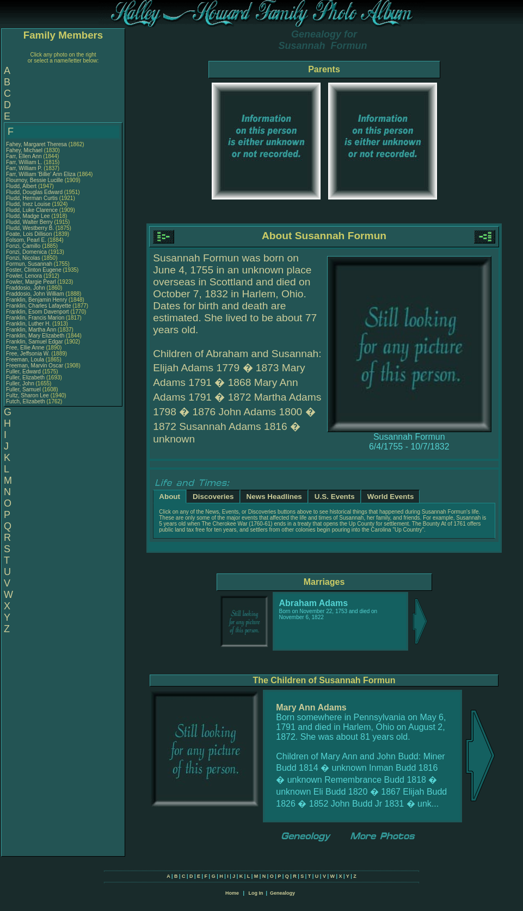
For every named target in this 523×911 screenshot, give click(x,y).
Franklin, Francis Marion (35, 318)
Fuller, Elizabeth (26, 377)
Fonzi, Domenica (27, 252)
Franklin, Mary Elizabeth (35, 336)
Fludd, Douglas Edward (34, 192)
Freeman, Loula (26, 360)
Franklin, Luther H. (28, 324)
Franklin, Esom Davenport (37, 312)
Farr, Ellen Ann (24, 156)
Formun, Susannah (30, 264)
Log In (255, 893)
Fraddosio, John (26, 288)
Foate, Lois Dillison (29, 234)
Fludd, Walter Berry (29, 222)
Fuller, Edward (24, 372)
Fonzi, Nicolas (24, 258)
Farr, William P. (24, 168)
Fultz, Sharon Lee (27, 395)
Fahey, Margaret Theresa (36, 144)
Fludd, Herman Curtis (32, 198)
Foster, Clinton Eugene (33, 270)
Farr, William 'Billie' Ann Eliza (41, 174)
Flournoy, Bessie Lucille (34, 180)
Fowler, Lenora (25, 276)
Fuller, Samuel (24, 389)
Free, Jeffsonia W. (28, 354)
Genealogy (282, 893)
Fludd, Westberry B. (30, 228)
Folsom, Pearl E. (26, 240)
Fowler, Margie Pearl (31, 282)
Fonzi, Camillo (24, 246)
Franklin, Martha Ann (31, 330)
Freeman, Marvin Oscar (34, 366)
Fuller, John (20, 383)
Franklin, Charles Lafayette (38, 306)
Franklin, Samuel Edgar (34, 342)
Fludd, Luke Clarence (32, 210)
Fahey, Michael (25, 150)
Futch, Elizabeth (26, 401)
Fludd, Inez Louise (28, 204)
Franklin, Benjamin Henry (36, 300)
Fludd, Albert (22, 186)
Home (232, 893)
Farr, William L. (24, 162)
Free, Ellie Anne (25, 348)
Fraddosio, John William (35, 294)
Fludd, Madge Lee (28, 216)
